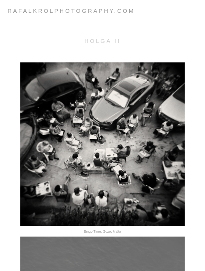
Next (105, 260)
